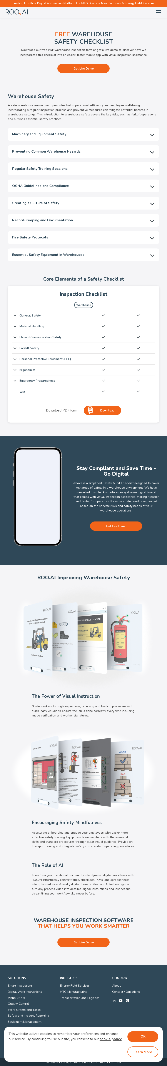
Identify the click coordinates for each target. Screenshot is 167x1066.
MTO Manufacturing (73, 992)
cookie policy (111, 1039)
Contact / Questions (126, 992)
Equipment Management (24, 1022)
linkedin (114, 1000)
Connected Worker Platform (101, 1062)
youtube (120, 1000)
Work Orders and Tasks (24, 1010)
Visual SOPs (16, 998)
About (116, 986)
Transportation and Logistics (79, 998)
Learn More (143, 1052)
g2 (127, 1000)
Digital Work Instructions (25, 992)
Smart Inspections (20, 986)
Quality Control (18, 1004)
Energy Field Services (75, 986)
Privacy (75, 1062)
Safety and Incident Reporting (28, 1016)
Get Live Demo (83, 69)
